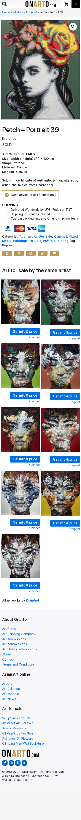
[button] (73, 27)
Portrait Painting (55, 241)
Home (6, 12)
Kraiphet (31, 12)
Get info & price (25, 332)
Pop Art (8, 245)
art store (18, 12)
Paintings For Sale (27, 241)
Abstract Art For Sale (35, 236)
